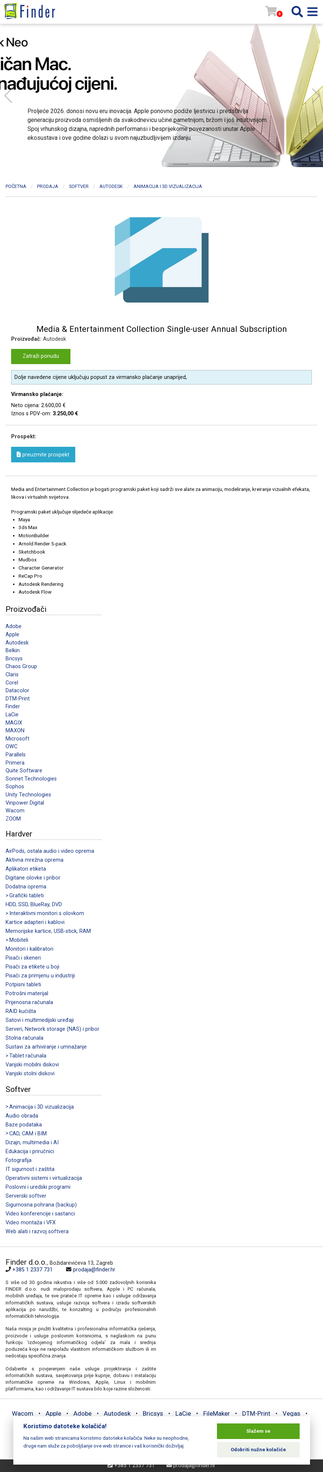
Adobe (14, 626)
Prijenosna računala (29, 1002)
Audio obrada (22, 1116)
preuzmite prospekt (43, 454)
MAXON (15, 730)
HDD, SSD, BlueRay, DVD (34, 904)
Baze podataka (24, 1125)
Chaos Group (21, 666)
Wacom (15, 811)
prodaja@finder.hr (94, 1270)
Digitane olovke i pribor (33, 878)
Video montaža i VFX (31, 1222)
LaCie (12, 715)
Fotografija (19, 1160)
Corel (12, 683)
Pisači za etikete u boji (32, 967)
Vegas (291, 1413)
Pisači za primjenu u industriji (40, 976)
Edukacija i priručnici (30, 1151)
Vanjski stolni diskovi (30, 1073)
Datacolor (17, 690)
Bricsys (14, 659)
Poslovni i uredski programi (38, 1187)
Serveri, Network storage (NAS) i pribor (52, 1029)
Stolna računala (24, 1038)
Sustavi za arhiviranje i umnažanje (46, 1047)
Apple (12, 634)
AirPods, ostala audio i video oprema (50, 851)
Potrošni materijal (27, 993)
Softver (79, 186)
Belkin (13, 650)
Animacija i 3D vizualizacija (168, 186)
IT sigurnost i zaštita (30, 1169)
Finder (13, 706)
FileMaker (216, 1413)
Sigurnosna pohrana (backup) (41, 1205)
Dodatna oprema (26, 887)
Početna (16, 186)
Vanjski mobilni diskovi (32, 1065)
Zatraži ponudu (41, 356)
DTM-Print (18, 699)
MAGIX (14, 723)
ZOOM (13, 819)
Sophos (15, 786)
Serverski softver (26, 1196)
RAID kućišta (21, 1011)
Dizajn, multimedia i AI (32, 1142)
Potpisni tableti (23, 984)
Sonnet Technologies (31, 779)
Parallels (16, 755)
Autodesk (17, 643)
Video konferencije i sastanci (40, 1214)
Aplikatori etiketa (26, 869)
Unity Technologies (28, 795)
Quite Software (24, 771)
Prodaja (47, 186)
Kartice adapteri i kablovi (35, 922)
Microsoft (17, 739)
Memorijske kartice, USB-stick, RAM (48, 931)
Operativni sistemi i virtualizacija (44, 1178)
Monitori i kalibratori (29, 949)
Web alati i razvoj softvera (37, 1231)
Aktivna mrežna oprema (34, 860)
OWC (11, 746)
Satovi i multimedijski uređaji (40, 1020)
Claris (12, 674)
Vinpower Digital (25, 803)
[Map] (237, 1308)
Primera (15, 763)
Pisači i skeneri (23, 958)
